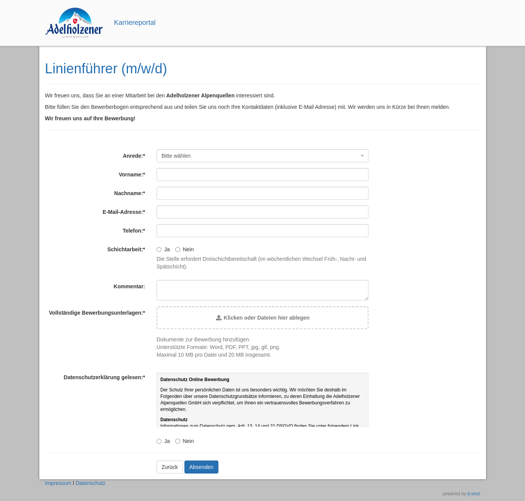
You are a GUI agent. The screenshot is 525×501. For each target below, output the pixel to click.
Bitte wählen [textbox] (176, 156)
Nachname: (129, 193)
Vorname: (132, 174)
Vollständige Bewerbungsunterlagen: (97, 313)
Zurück (170, 467)
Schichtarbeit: (126, 249)
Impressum (58, 483)
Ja (163, 249)
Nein (184, 249)
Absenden (201, 467)
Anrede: (134, 156)
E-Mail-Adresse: (124, 212)
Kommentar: (129, 286)
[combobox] (262, 155)
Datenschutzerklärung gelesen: (104, 377)
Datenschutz (90, 483)
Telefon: (134, 231)
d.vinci (473, 493)
